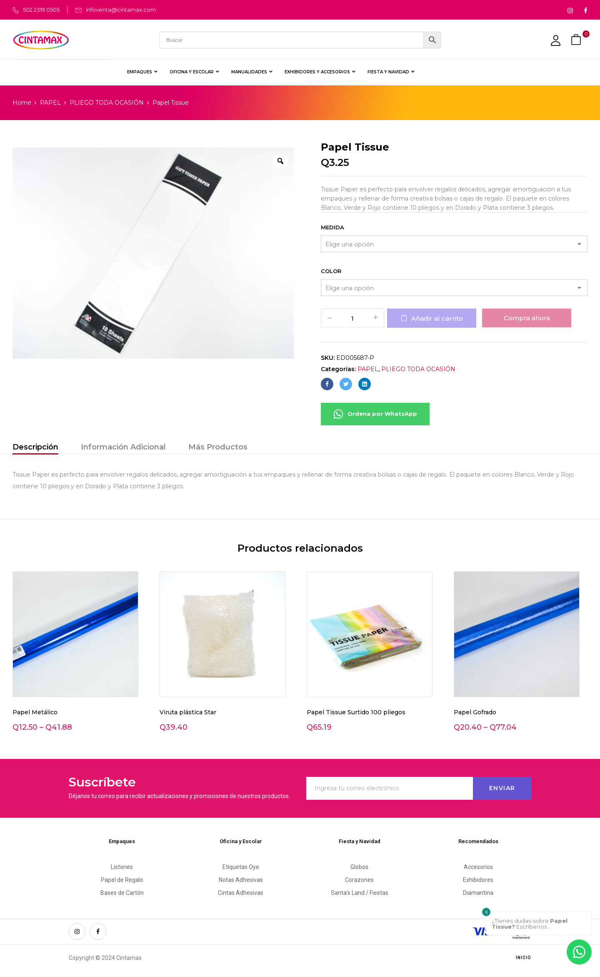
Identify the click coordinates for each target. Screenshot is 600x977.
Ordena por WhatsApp (375, 414)
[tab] (35, 448)
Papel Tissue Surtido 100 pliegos (356, 712)
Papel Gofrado (475, 712)
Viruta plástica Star (188, 712)
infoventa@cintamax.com (121, 9)
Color (331, 271)
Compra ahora (527, 318)
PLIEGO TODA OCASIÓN (107, 102)
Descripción (35, 447)
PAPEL (50, 102)
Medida (332, 227)
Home (21, 102)
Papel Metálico (35, 712)
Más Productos (218, 447)
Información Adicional (123, 447)
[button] (577, 40)
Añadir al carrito (437, 318)
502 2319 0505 (41, 9)
